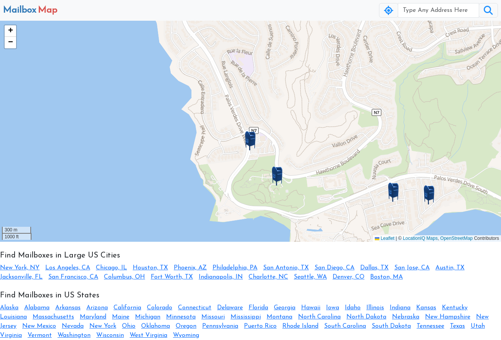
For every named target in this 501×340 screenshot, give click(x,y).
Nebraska (405, 317)
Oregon (186, 326)
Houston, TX (150, 268)
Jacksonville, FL (21, 277)
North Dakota (366, 317)
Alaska (9, 308)
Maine (120, 317)
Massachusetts (53, 317)
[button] (250, 140)
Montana (279, 317)
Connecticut (194, 308)
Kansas (426, 308)
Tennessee (430, 326)
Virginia (11, 335)
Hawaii (310, 308)
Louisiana (13, 317)
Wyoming (186, 335)
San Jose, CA (412, 268)
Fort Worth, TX (172, 277)
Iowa (332, 308)
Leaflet (384, 238)
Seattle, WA (310, 277)
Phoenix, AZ (190, 268)
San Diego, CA (334, 268)
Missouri (213, 317)
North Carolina (319, 317)
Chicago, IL (111, 268)
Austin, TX (450, 268)
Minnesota (181, 317)
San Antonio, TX (286, 268)
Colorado (159, 308)
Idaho (353, 308)
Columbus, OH (124, 277)
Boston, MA (386, 277)
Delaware (230, 308)
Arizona (97, 308)
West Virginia (148, 335)
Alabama (36, 308)
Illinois (375, 308)
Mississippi (246, 317)
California (127, 308)
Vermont (40, 335)
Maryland (93, 317)
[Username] (438, 10)
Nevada (73, 326)
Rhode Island (300, 326)
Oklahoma (155, 326)
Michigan (147, 317)
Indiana (400, 308)
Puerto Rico (260, 326)
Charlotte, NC (268, 277)
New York (102, 326)
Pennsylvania (220, 326)
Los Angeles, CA (67, 268)
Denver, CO (348, 277)
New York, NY (20, 268)
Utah (478, 326)
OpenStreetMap (456, 238)
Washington (74, 335)
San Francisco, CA (73, 277)
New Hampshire (447, 317)
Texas (457, 326)
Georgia (284, 308)
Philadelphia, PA (235, 268)
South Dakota (391, 326)
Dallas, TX (374, 268)
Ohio (128, 326)
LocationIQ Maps (420, 238)
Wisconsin (110, 335)
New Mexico (39, 326)
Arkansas (68, 308)
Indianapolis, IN (221, 277)
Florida (258, 308)
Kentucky (455, 308)
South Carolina (345, 326)
